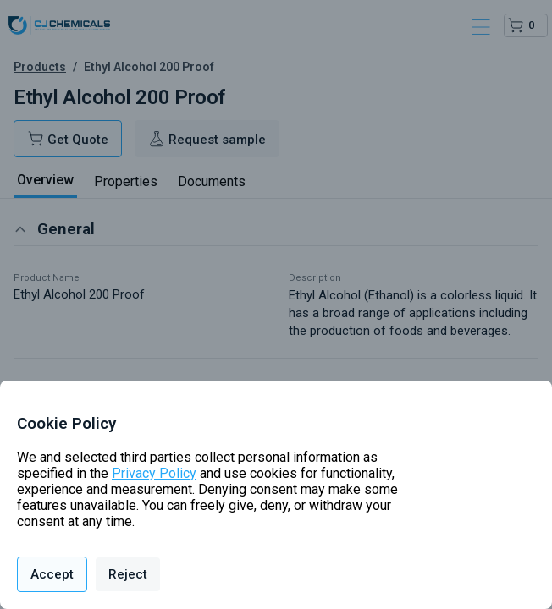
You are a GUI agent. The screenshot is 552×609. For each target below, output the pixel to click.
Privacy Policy (154, 473)
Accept (52, 574)
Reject (127, 574)
